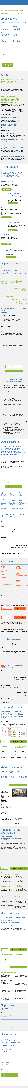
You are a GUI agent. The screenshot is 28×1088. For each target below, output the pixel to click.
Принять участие (18, 967)
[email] (14, 366)
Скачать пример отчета (14, 370)
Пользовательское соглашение (6, 1080)
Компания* (4, 54)
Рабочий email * (4, 1058)
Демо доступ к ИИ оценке (18, 785)
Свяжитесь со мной (7, 65)
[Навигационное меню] (25, 2)
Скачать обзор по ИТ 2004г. (18, 949)
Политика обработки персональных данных (9, 1082)
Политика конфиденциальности (6, 1081)
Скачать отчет (20, 608)
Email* (3, 50)
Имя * (2, 1053)
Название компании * (5, 1062)
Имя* (3, 45)
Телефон (3, 58)
